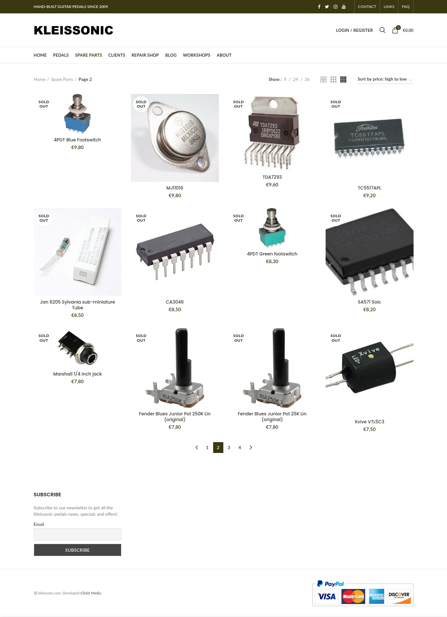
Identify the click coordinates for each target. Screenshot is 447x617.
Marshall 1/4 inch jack (77, 374)
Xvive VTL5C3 (369, 422)
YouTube (344, 6)
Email (39, 524)
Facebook (319, 6)
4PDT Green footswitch (272, 254)
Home (40, 79)
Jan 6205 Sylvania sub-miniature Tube (77, 305)
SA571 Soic (369, 302)
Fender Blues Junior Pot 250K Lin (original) (175, 416)
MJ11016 (174, 188)
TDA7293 (272, 177)
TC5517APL (369, 188)
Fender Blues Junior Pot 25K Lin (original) (272, 416)
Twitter (327, 6)
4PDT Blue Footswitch (77, 140)
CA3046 (175, 302)
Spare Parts (62, 79)
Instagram (335, 6)
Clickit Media (91, 593)
